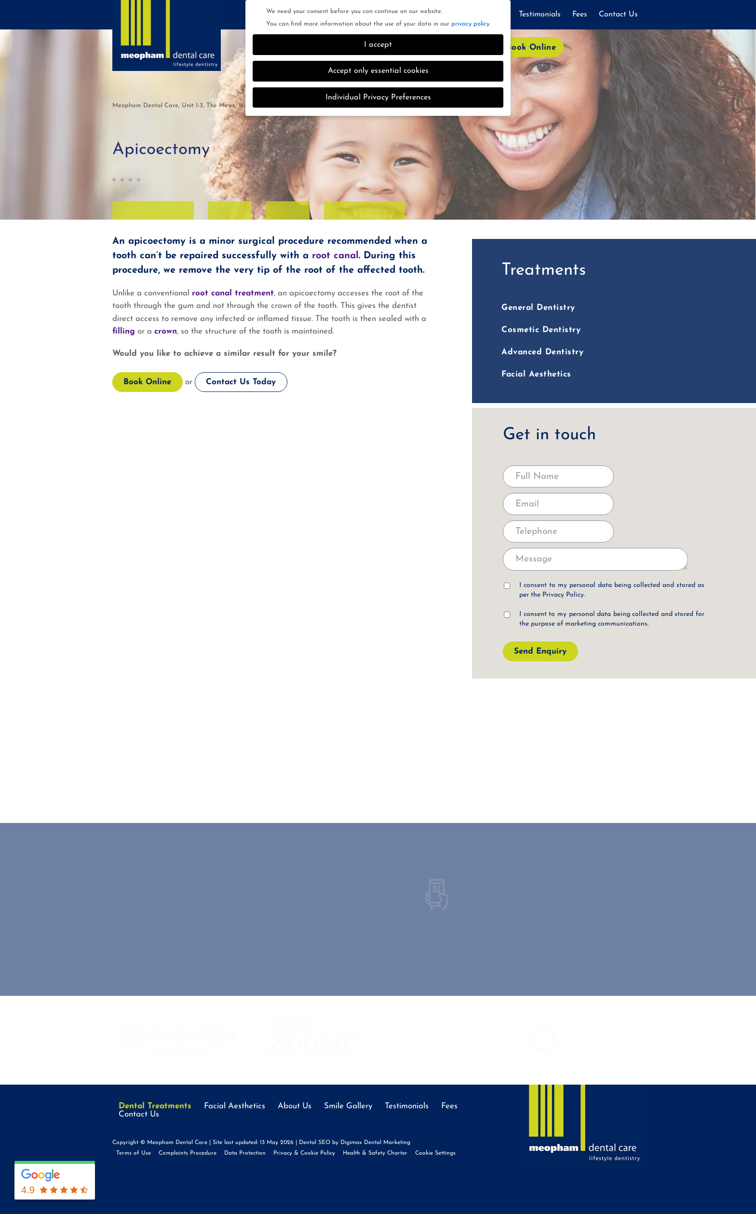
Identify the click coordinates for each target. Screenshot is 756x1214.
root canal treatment (233, 293)
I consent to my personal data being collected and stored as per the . (604, 590)
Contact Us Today (241, 382)
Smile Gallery (348, 1106)
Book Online (531, 47)
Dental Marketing (387, 1142)
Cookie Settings (435, 1153)
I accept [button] (378, 45)
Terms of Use (133, 1153)
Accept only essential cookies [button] (378, 71)
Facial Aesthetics (536, 374)
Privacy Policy (563, 595)
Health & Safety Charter (375, 1153)
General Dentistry (538, 308)
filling (123, 331)
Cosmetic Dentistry (540, 330)
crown (165, 331)
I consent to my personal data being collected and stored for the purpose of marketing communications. (604, 619)
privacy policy (470, 24)
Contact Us (618, 14)
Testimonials (540, 14)
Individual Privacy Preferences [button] (378, 97)
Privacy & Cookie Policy (304, 1153)
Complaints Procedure (187, 1153)
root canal (335, 256)
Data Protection (245, 1153)
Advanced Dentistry (542, 352)
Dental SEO (314, 1142)
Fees (579, 14)
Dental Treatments (155, 1106)
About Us (294, 1106)
